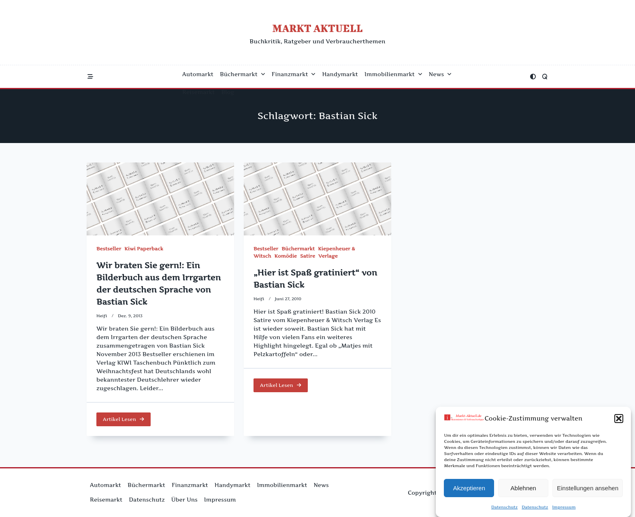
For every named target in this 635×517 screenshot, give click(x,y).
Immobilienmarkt (393, 74)
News (440, 74)
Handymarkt (340, 74)
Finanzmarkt (294, 74)
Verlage (328, 257)
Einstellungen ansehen (587, 488)
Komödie (286, 257)
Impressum (563, 507)
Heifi (101, 315)
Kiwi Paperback (143, 249)
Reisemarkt (198, 92)
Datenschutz (504, 507)
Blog (227, 92)
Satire (307, 257)
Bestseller (108, 249)
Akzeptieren (469, 488)
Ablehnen (523, 488)
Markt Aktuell (317, 28)
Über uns (184, 499)
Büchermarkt (242, 74)
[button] (619, 419)
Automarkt (197, 74)
